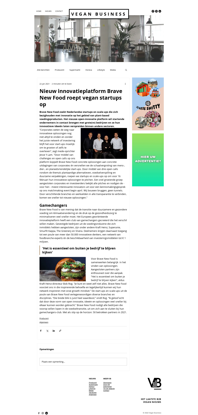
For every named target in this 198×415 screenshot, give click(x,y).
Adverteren (107, 387)
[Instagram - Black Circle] (156, 11)
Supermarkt (74, 70)
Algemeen (43, 322)
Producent (59, 70)
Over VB (106, 385)
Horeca (88, 70)
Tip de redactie (109, 389)
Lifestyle (101, 70)
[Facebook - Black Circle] (153, 11)
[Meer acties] (125, 83)
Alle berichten (43, 70)
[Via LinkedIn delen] (53, 330)
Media (113, 70)
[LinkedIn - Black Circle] (160, 11)
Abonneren (107, 383)
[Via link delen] (60, 330)
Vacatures (93, 393)
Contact (106, 391)
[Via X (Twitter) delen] (47, 330)
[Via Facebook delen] (40, 330)
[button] (126, 70)
